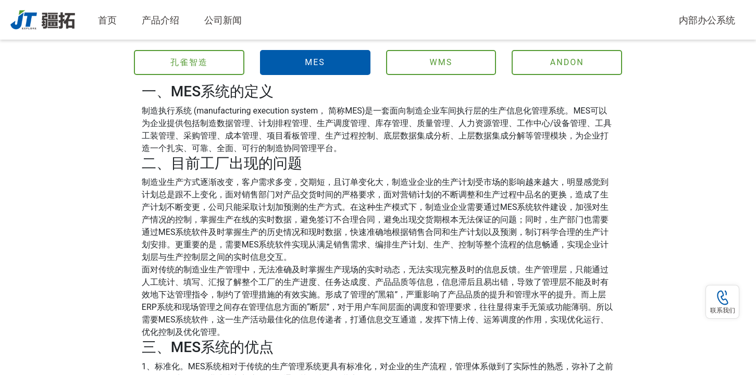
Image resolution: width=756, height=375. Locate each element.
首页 (109, 19)
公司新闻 (223, 20)
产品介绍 (160, 20)
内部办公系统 (707, 20)
